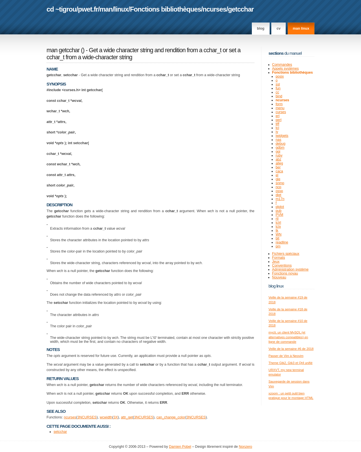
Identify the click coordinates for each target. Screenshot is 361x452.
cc (277, 92)
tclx (278, 227)
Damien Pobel (180, 447)
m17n (280, 199)
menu (280, 108)
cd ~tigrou (61, 9)
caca (279, 171)
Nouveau (279, 277)
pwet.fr (88, 9)
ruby (279, 155)
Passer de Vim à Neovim (285, 355)
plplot (280, 207)
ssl (278, 84)
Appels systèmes (285, 69)
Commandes (282, 65)
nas (278, 140)
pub (278, 211)
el (277, 175)
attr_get (127, 417)
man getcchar (63, 50)
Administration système (290, 269)
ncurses (214, 9)
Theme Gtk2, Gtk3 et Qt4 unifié (290, 363)
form (279, 104)
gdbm (280, 148)
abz (278, 159)
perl (278, 120)
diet (278, 195)
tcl (277, 128)
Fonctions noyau (285, 273)
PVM (279, 215)
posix (280, 76)
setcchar (60, 432)
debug (280, 144)
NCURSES (87, 417)
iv (277, 132)
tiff (277, 124)
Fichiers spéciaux (286, 254)
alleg (279, 163)
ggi (278, 151)
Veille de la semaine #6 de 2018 (291, 348)
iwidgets (282, 136)
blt (277, 238)
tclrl (278, 223)
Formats (278, 258)
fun (278, 88)
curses (281, 112)
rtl (277, 219)
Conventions (282, 265)
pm (278, 246)
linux (121, 9)
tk (277, 230)
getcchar (241, 9)
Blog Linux (276, 286)
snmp (280, 183)
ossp (279, 191)
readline (282, 242)
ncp (278, 187)
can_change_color (171, 417)
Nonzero (245, 447)
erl (277, 116)
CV (279, 28)
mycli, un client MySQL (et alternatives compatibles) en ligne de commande (288, 337)
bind (279, 96)
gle (278, 179)
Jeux (275, 262)
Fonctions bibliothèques (165, 9)
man (106, 9)
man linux (301, 28)
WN (278, 234)
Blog (260, 28)
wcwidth (106, 417)
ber (278, 167)
